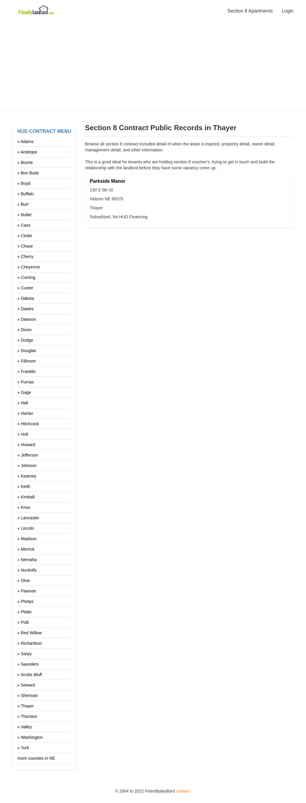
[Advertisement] (153, 63)
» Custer (25, 287)
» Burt (22, 204)
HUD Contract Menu (44, 131)
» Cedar (24, 235)
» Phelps (25, 601)
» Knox (23, 507)
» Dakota (25, 298)
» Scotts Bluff (29, 674)
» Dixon (24, 329)
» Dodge (25, 340)
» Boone (25, 162)
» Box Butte (28, 173)
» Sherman (27, 695)
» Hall (22, 402)
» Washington (30, 737)
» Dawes (25, 308)
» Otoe (23, 580)
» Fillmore (26, 361)
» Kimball (26, 497)
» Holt (22, 434)
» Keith (23, 486)
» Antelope (27, 152)
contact (182, 791)
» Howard (26, 444)
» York (23, 747)
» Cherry (25, 256)
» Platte (24, 611)
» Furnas (25, 382)
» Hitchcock (28, 423)
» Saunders (28, 664)
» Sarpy (24, 653)
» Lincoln (25, 528)
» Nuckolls (27, 570)
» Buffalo (25, 193)
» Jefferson (27, 455)
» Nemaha (27, 559)
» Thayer (25, 706)
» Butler (24, 214)
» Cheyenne (28, 267)
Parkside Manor (108, 181)
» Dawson (26, 319)
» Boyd (23, 183)
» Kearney (26, 476)
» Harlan (25, 413)
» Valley (24, 726)
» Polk (23, 622)
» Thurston (27, 716)
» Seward (26, 685)
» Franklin (26, 371)
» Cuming (26, 277)
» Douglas (26, 350)
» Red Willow (29, 632)
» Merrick (26, 549)
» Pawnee (26, 591)
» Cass (23, 225)
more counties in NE (36, 758)
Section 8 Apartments (250, 10)
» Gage (24, 392)
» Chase (25, 246)
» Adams (25, 141)
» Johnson (27, 465)
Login (287, 10)
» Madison (27, 538)
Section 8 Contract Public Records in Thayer (161, 128)
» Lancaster (28, 517)
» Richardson (29, 643)
